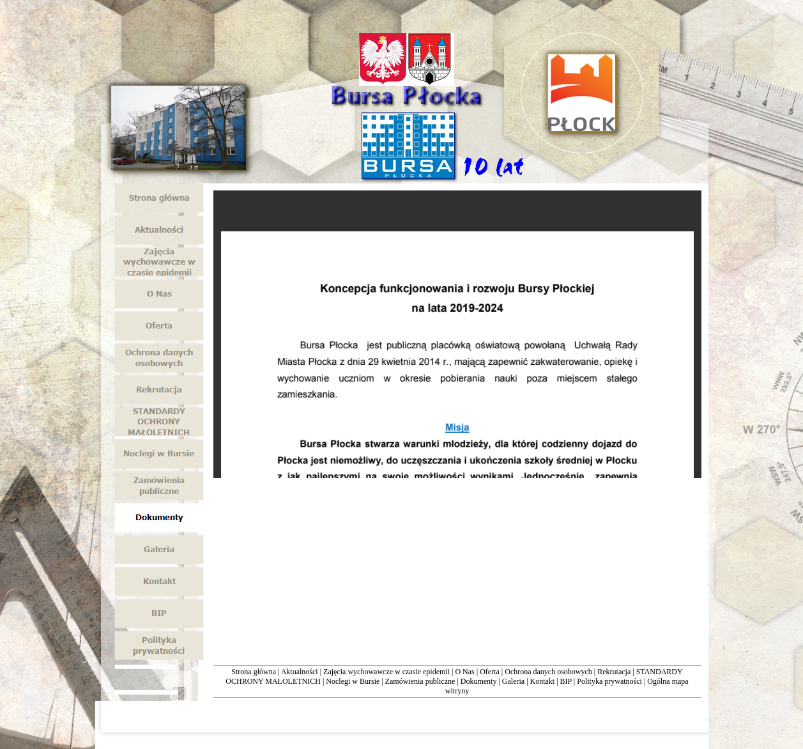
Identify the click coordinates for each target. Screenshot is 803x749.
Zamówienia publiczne (420, 681)
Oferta (490, 671)
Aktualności (299, 671)
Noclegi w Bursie (352, 681)
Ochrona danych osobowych (548, 671)
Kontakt (542, 681)
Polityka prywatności (609, 681)
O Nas (464, 671)
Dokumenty (479, 681)
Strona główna (253, 671)
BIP (566, 681)
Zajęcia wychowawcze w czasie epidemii (386, 671)
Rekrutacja (614, 671)
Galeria (513, 681)
